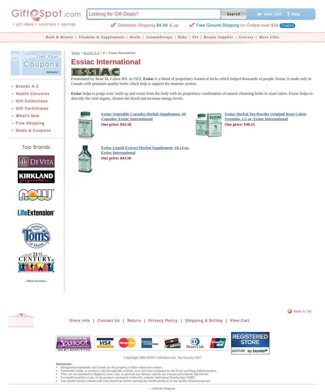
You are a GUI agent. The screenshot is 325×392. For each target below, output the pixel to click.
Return (134, 320)
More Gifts (269, 37)
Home (76, 53)
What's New (28, 116)
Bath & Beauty (59, 37)
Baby (183, 37)
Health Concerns (33, 94)
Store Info (80, 320)
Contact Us (108, 320)
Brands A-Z (27, 86)
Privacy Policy (163, 320)
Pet (195, 37)
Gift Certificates (32, 108)
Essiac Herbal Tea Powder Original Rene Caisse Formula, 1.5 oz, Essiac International (266, 116)
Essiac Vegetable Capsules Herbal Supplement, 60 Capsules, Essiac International (143, 116)
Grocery (246, 37)
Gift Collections (32, 101)
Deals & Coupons (33, 130)
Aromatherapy (159, 37)
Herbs (135, 37)
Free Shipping (30, 123)
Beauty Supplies (219, 37)
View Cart (240, 320)
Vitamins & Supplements (102, 37)
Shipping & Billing (203, 320)
